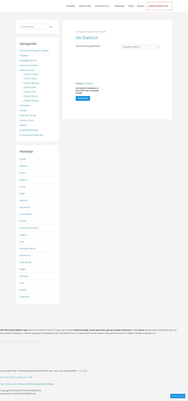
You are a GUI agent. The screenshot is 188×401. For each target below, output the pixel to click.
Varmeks (24, 281)
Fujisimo (24, 238)
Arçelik (23, 159)
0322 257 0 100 (7, 383)
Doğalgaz (24, 56)
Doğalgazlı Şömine (29, 61)
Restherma (25, 259)
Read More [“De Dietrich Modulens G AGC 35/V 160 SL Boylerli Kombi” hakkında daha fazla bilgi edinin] (85, 100)
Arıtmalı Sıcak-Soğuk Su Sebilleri (36, 51)
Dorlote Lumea (31, 74)
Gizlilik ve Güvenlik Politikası (43, 389)
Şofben (23, 125)
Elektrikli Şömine (28, 70)
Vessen (23, 295)
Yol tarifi (83, 376)
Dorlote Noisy (31, 79)
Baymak (24, 166)
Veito (22, 288)
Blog (130, 6)
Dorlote (23, 224)
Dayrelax (24, 202)
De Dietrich (25, 209)
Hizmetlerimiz (102, 6)
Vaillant (23, 274)
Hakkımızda (85, 6)
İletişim (140, 6)
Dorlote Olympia (32, 83)
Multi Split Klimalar (29, 115)
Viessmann (25, 302)
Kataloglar (119, 6)
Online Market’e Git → (159, 6)
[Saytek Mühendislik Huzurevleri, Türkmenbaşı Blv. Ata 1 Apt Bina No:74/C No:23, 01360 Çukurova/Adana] (19, 364)
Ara (50, 27)
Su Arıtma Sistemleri (30, 130)
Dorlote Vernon (31, 96)
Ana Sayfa (80, 32)
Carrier (23, 188)
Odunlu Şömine (27, 120)
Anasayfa (70, 6)
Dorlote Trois (30, 92)
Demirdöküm (26, 217)
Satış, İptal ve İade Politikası (13, 389)
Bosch (23, 174)
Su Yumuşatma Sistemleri (32, 135)
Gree (22, 245)
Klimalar (24, 111)
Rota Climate (26, 267)
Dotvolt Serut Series (29, 65)
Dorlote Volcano (32, 101)
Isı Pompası (25, 106)
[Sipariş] (138, 46)
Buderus (24, 181)
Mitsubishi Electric (29, 252)
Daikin (23, 195)
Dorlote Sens (30, 87)
